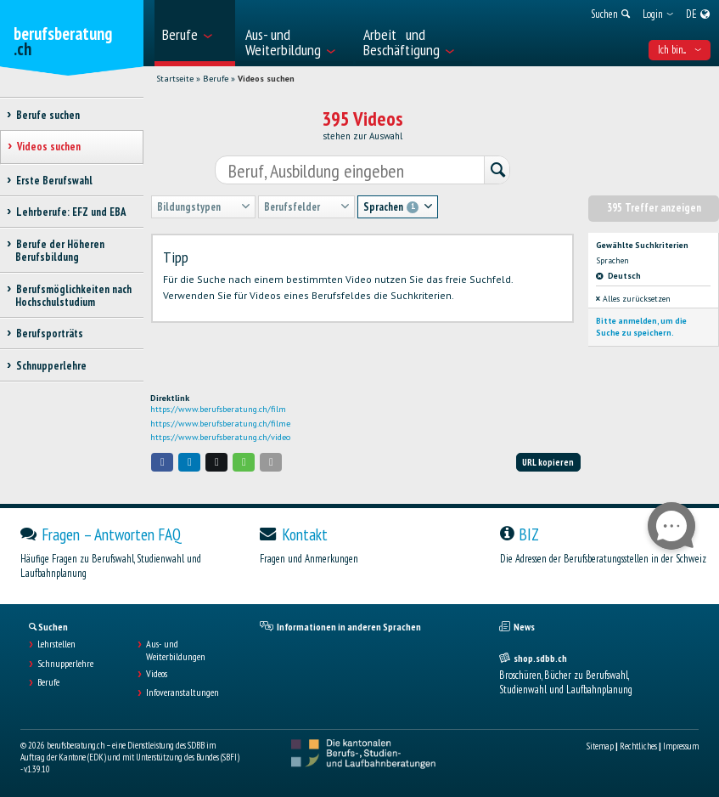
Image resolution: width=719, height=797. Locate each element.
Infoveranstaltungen (182, 692)
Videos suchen (266, 78)
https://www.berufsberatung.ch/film (218, 409)
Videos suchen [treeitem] (48, 146)
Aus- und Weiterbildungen (175, 650)
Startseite (175, 78)
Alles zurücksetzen (633, 298)
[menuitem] (194, 33)
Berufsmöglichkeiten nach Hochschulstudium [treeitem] (73, 295)
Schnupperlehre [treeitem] (51, 366)
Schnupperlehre (65, 664)
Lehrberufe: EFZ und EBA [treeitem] (70, 212)
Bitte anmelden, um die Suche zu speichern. (641, 326)
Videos (156, 674)
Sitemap (600, 746)
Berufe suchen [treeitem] (47, 115)
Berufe (215, 78)
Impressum (681, 746)
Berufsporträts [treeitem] (49, 333)
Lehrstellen (56, 644)
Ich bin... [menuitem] (679, 49)
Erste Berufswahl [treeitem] (54, 180)
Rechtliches (638, 746)
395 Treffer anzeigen (654, 208)
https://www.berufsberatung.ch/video (220, 437)
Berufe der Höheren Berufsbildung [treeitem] (59, 250)
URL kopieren (548, 462)
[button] (162, 462)
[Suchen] (496, 171)
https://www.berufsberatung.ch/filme (220, 423)
